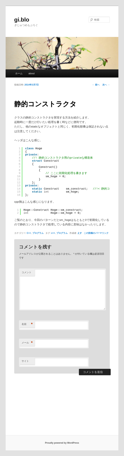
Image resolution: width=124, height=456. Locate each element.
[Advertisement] (62, 407)
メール (27, 343)
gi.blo (21, 19)
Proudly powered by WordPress (62, 443)
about (31, 73)
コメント (26, 272)
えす (79, 233)
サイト (25, 361)
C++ (29, 233)
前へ (96, 84)
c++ (53, 233)
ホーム (19, 73)
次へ (106, 84)
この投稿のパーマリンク (96, 233)
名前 (27, 324)
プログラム (38, 233)
